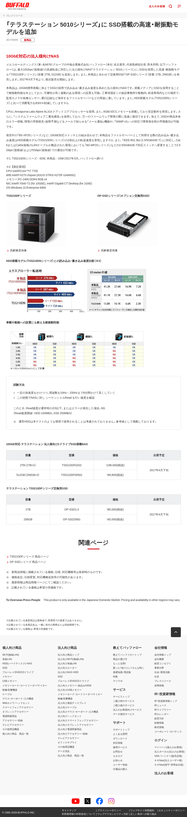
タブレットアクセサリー (15, 711)
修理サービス (120, 747)
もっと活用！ (119, 663)
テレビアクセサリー (13, 724)
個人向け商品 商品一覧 (15, 733)
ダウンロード (120, 738)
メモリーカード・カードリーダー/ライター (24, 685)
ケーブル (7, 694)
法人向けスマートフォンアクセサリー (78, 720)
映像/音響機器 (9, 690)
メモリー (7, 676)
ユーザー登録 (120, 764)
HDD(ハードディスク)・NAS (17, 663)
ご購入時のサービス (123, 701)
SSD (4, 667)
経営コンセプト (162, 663)
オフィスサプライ (67, 742)
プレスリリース (162, 681)
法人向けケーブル (67, 707)
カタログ (118, 756)
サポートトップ (121, 729)
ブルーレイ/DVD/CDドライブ (18, 672)
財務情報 (159, 722)
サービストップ (121, 696)
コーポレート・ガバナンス (168, 731)
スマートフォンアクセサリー (17, 707)
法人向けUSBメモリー (70, 690)
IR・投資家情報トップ (165, 701)
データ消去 (64, 751)
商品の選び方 (120, 659)
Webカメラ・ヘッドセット (16, 703)
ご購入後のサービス (123, 705)
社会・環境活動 (162, 672)
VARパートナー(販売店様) (168, 756)
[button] (176, 632)
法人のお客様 (163, 773)
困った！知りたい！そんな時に (128, 667)
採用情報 (159, 685)
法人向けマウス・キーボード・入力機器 (78, 711)
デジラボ (118, 681)
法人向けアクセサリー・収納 (73, 733)
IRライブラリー (162, 709)
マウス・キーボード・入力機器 (17, 698)
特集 (115, 676)
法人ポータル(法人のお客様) (169, 751)
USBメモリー (9, 681)
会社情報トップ (162, 654)
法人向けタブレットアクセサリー (76, 724)
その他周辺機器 (10, 729)
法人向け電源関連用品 (70, 729)
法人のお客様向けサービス (127, 709)
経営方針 (159, 718)
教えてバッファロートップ (127, 654)
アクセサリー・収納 (12, 720)
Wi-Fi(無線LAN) (10, 654)
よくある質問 (120, 734)
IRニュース (160, 705)
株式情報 (159, 727)
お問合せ (118, 751)
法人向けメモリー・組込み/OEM (74, 685)
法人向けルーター (67, 667)
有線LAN (7, 659)
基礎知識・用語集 (122, 672)
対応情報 (118, 743)
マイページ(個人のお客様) (168, 747)
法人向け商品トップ (68, 654)
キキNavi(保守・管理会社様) (168, 764)
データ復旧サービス (123, 714)
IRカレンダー (161, 714)
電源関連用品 (9, 716)
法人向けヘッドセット (70, 716)
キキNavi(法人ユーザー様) (168, 760)
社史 (156, 676)
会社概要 (159, 659)
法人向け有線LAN (67, 663)
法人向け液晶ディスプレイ (72, 703)
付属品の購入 (120, 769)
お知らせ (118, 760)
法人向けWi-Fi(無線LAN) (71, 659)
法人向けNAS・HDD (68, 672)
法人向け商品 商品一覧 (71, 755)
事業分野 (159, 667)
